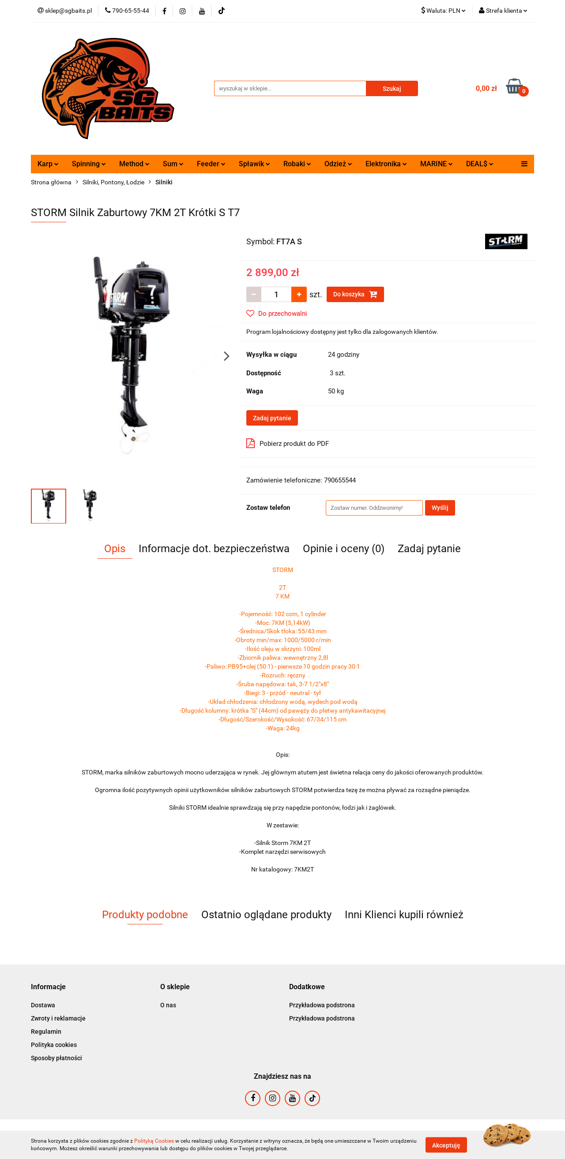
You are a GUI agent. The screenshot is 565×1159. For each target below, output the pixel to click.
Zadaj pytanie (272, 418)
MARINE (436, 164)
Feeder (211, 164)
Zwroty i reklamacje (58, 1018)
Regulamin (46, 1031)
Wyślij (440, 507)
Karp (48, 164)
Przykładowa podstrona (322, 1005)
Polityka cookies (54, 1044)
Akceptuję (446, 1144)
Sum (173, 164)
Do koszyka (355, 294)
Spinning (89, 164)
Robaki (297, 164)
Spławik (254, 164)
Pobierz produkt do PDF (287, 443)
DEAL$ (479, 164)
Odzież (338, 164)
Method (134, 164)
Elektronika (386, 164)
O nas (168, 1005)
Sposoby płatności (56, 1058)
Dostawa (43, 1005)
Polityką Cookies (154, 1141)
